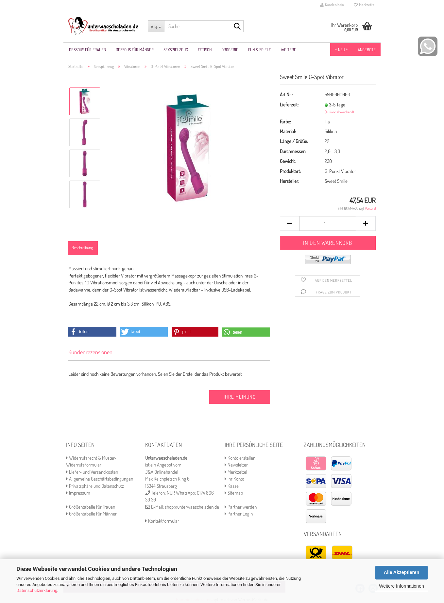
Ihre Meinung (240, 397)
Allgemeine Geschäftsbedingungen (99, 479)
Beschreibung (82, 247)
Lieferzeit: (289, 105)
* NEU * (341, 49)
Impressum (78, 493)
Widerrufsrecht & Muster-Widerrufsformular (91, 461)
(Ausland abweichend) (339, 112)
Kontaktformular (162, 521)
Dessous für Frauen (87, 49)
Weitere (288, 49)
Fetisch (205, 49)
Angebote (367, 49)
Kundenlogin (332, 4)
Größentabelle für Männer (91, 514)
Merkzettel (365, 4)
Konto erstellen (240, 458)
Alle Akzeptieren (401, 572)
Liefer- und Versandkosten (92, 472)
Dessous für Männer (135, 49)
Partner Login (239, 514)
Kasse (232, 486)
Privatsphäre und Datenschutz (95, 486)
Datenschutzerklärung (36, 590)
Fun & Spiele (259, 49)
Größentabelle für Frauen (90, 507)
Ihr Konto (234, 479)
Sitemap (234, 493)
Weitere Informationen (401, 586)
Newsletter (236, 465)
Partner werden (241, 507)
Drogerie (229, 49)
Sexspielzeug (175, 49)
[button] (92, 332)
